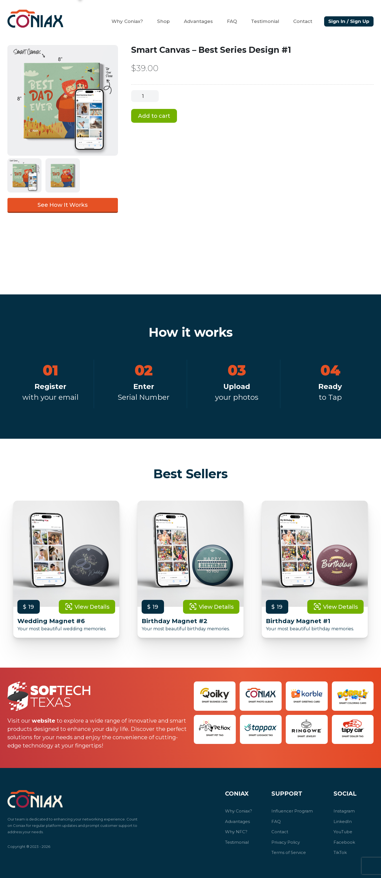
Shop (163, 21)
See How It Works (63, 205)
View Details (87, 606)
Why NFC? (236, 831)
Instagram (344, 811)
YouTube (343, 831)
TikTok (340, 852)
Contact (302, 21)
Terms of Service (288, 852)
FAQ (232, 21)
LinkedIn (343, 821)
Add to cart (154, 116)
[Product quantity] (145, 96)
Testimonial (265, 21)
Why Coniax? (127, 21)
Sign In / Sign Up (348, 21)
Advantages (198, 21)
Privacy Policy (285, 842)
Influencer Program (292, 811)
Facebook (344, 842)
